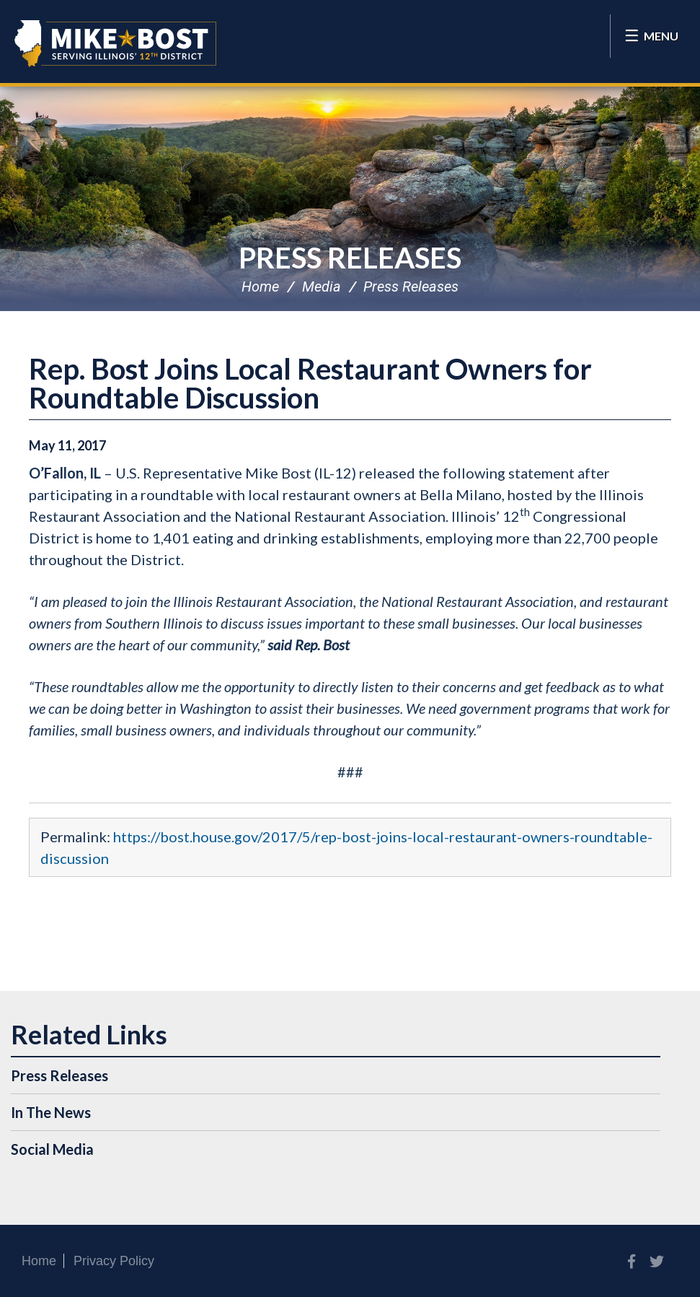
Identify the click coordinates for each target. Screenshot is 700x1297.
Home (260, 286)
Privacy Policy (114, 1261)
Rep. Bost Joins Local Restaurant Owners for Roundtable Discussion (310, 383)
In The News (51, 1112)
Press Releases (350, 257)
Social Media (52, 1149)
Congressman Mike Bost (115, 43)
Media (321, 286)
